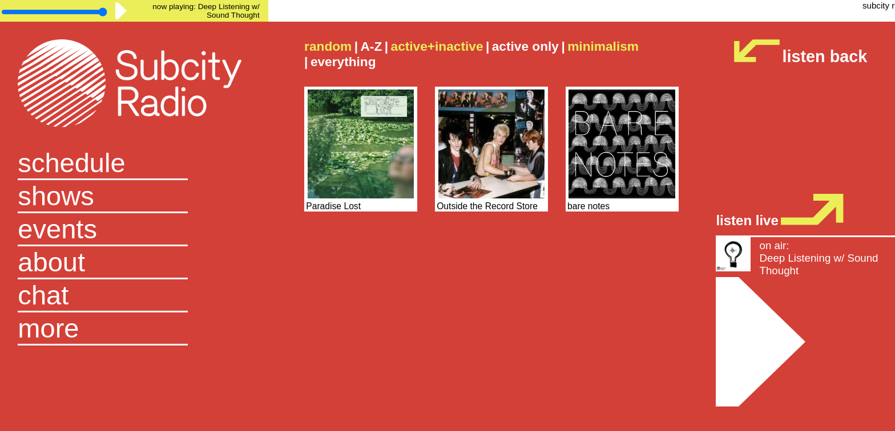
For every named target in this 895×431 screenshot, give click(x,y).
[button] (134, 328)
